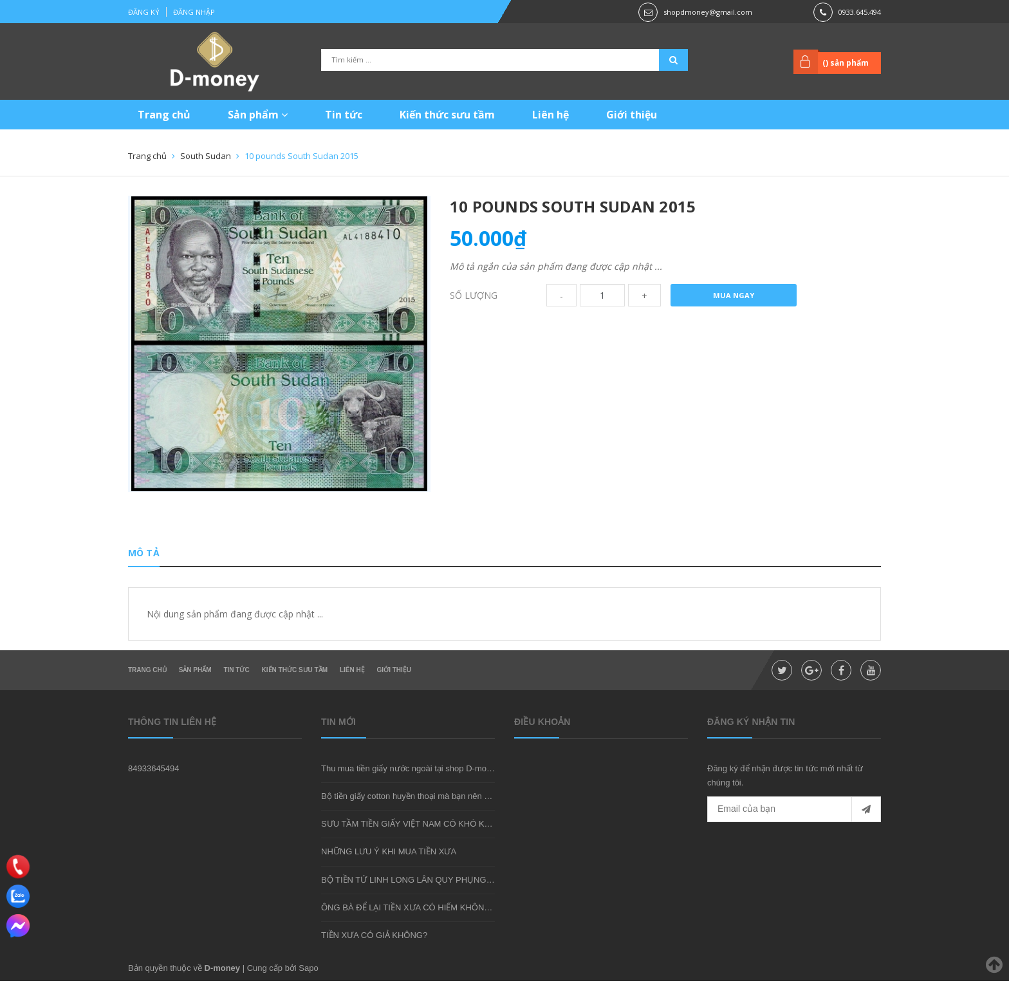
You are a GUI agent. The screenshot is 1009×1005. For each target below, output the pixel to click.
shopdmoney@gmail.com (707, 12)
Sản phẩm (258, 115)
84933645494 (154, 792)
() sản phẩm (845, 62)
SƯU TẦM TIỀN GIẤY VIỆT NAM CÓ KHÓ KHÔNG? (417, 848)
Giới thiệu (631, 115)
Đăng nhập (194, 12)
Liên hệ (550, 115)
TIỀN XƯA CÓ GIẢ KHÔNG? (374, 959)
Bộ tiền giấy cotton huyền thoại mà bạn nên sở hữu (416, 820)
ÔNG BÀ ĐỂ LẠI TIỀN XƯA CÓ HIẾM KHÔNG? (408, 931)
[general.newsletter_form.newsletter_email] (794, 834)
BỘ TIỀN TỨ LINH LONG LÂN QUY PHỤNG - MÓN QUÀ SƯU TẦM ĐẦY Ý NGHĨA (475, 903)
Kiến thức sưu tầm (447, 115)
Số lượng (473, 295)
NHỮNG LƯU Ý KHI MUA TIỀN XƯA (388, 876)
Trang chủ (164, 115)
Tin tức (343, 115)
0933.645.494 (859, 12)
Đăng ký (144, 12)
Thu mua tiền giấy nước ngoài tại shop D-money (410, 792)
